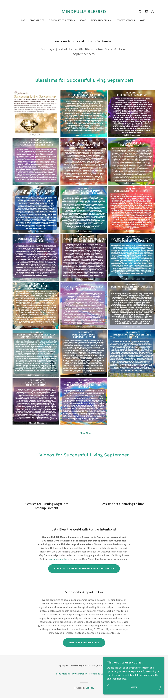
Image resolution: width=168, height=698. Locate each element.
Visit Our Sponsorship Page (84, 642)
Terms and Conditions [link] (100, 673)
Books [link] (83, 20)
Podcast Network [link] (126, 20)
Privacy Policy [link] (79, 673)
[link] (84, 12)
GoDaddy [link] (90, 687)
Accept (134, 687)
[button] (152, 12)
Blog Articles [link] (37, 20)
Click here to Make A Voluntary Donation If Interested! (84, 568)
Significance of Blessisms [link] (62, 20)
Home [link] (22, 20)
